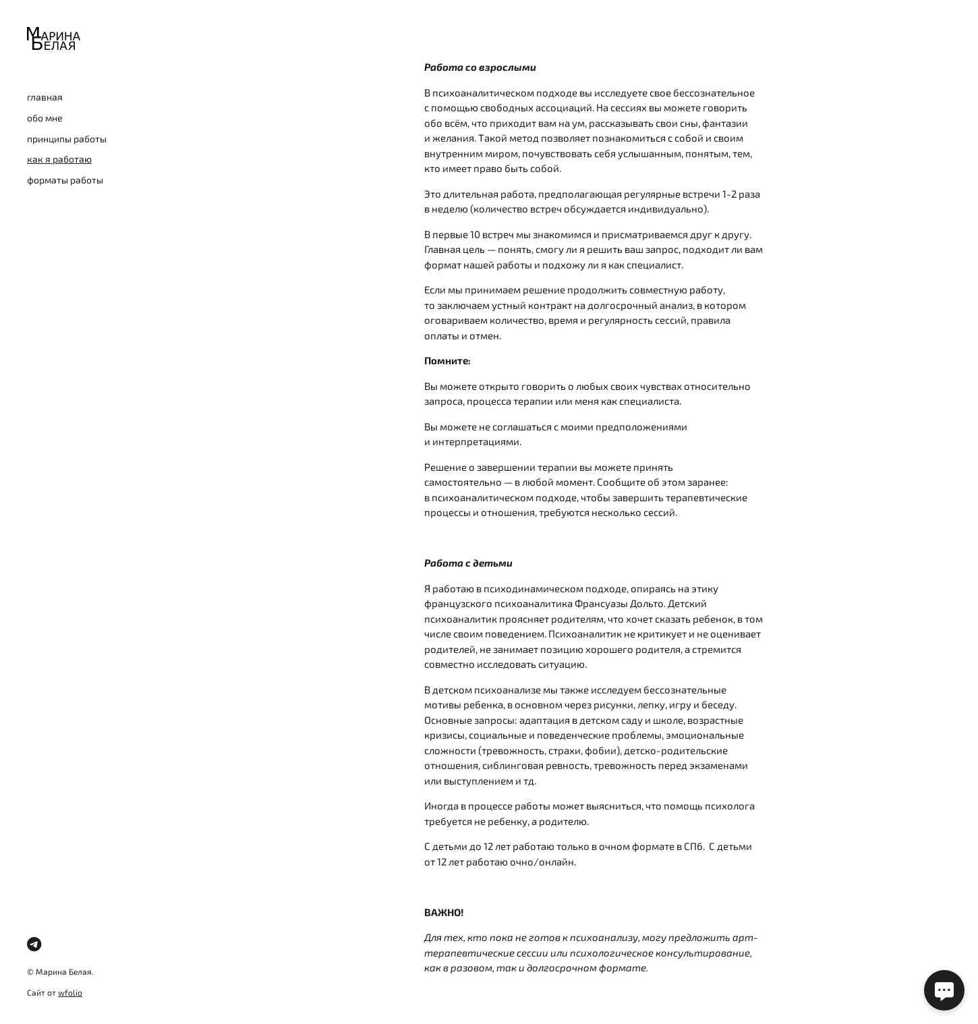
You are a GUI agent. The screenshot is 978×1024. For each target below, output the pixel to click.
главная (45, 97)
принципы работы (67, 138)
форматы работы (65, 180)
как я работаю (59, 159)
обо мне (45, 117)
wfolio (70, 992)
